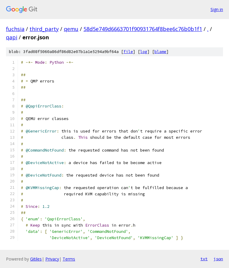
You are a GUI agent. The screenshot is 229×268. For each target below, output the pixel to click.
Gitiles (36, 259)
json (218, 258)
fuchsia (15, 28)
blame (160, 51)
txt (204, 258)
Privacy (52, 259)
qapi (11, 37)
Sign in (217, 9)
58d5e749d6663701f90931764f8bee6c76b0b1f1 (142, 28)
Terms (69, 259)
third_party (44, 28)
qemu (71, 28)
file (128, 51)
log (143, 51)
